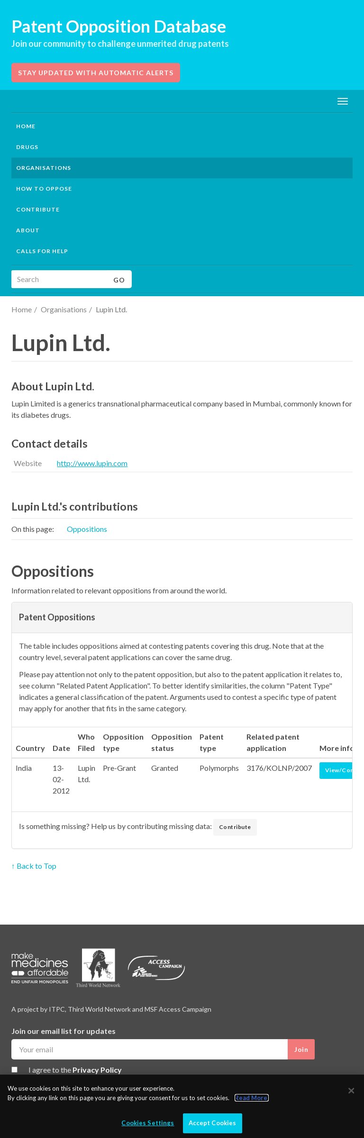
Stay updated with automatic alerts (95, 73)
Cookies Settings (147, 1123)
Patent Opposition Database (118, 26)
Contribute (38, 209)
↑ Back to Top (33, 865)
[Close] (351, 1090)
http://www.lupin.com (92, 463)
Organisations (64, 309)
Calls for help (42, 251)
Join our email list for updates (63, 1030)
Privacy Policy (97, 1069)
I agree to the (75, 1069)
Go (119, 280)
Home (26, 126)
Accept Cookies (213, 1123)
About (28, 230)
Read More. (252, 1098)
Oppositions (87, 528)
